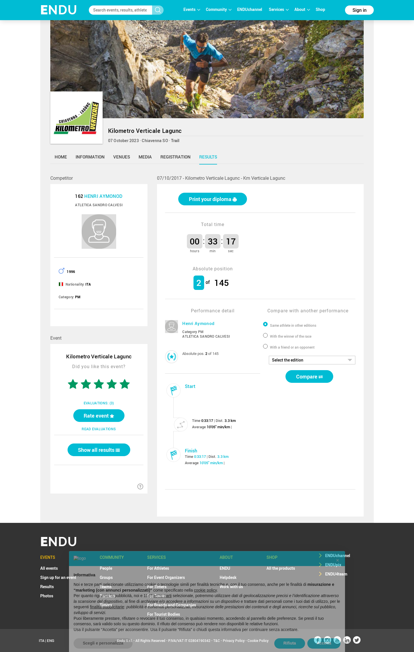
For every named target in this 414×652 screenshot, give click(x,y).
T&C (216, 640)
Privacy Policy (234, 640)
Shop (320, 9)
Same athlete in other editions (293, 325)
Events (191, 9)
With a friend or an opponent (292, 347)
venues (121, 157)
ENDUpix (333, 564)
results (208, 157)
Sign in (359, 10)
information (90, 157)
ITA (41, 640)
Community (218, 9)
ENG (50, 640)
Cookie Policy (258, 640)
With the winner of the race (290, 336)
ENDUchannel (250, 9)
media (145, 157)
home (61, 157)
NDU (58, 10)
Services (279, 9)
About (302, 9)
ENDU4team (336, 574)
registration (175, 157)
